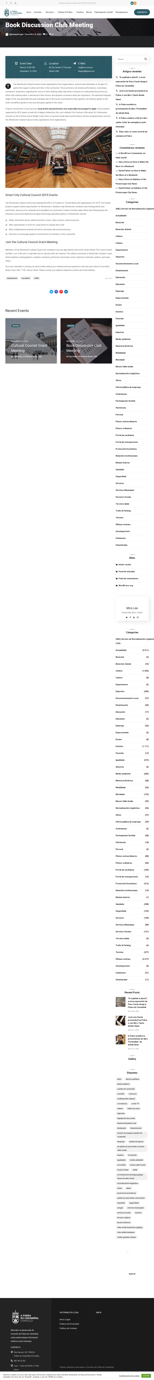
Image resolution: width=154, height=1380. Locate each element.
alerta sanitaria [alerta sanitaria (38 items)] (123, 1084)
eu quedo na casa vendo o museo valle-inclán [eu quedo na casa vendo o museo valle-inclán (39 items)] (130, 1148)
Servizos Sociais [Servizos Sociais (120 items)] (124, 1213)
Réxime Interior (123, 463)
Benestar (120, 222)
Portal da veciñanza (125, 435)
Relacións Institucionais (127, 456)
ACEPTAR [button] (146, 1376)
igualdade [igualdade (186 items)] (121, 1160)
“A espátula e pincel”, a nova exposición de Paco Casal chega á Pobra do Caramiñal (131, 81)
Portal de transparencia (127, 442)
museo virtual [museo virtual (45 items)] (122, 1170)
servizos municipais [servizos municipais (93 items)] (135, 1208)
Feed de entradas (127, 571)
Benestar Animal (123, 229)
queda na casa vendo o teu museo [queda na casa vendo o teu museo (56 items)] (131, 1198)
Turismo (119, 517)
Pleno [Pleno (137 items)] (128, 1188)
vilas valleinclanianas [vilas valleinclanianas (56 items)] (126, 1232)
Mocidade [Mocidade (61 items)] (121, 1165)
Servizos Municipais (125, 490)
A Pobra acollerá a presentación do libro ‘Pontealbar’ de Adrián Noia (131, 108)
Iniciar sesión (125, 564)
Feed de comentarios (128, 578)
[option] (31, 341)
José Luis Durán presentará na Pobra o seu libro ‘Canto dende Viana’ (132, 95)
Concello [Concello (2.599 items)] (120, 1094)
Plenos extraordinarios (126, 421)
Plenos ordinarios (124, 428)
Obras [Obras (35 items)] (119, 1188)
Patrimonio (121, 408)
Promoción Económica (126, 449)
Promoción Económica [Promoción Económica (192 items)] (126, 1193)
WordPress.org (126, 585)
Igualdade (120, 325)
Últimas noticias (123, 524)
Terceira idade (122, 504)
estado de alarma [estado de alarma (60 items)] (136, 1142)
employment (12, 278)
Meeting (16, 326)
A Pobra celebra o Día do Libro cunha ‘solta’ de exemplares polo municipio (131, 122)
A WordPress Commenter (131, 153)
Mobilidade (121, 353)
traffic (36, 278)
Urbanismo (121, 538)
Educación (120, 277)
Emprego (120, 291)
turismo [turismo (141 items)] (138, 1213)
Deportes (120, 257)
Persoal (119, 415)
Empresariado (122, 298)
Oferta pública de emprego (128, 387)
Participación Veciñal (125, 401)
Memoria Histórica (124, 346)
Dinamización (122, 270)
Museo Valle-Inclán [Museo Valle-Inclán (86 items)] (137, 1165)
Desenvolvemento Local (127, 264)
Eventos (119, 312)
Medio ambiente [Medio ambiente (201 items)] (136, 1160)
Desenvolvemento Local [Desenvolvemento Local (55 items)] (126, 1123)
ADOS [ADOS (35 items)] (119, 1079)
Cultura (119, 236)
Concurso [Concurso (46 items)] (133, 1094)
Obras (118, 380)
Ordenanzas (121, 394)
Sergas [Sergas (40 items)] (120, 1208)
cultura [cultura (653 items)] (120, 1109)
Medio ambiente (123, 339)
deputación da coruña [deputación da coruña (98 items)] (126, 1118)
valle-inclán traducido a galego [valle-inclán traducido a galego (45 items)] (129, 1227)
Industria (120, 332)
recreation (25, 278)
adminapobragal (16, 34)
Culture (119, 243)
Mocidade (120, 360)
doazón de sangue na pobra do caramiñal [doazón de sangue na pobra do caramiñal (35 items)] (129, 1135)
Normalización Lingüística (128, 373)
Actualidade (121, 215)
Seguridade (121, 476)
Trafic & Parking (123, 511)
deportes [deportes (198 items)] (121, 1113)
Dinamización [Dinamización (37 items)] (136, 1128)
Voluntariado (121, 545)
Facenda (119, 318)
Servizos (120, 483)
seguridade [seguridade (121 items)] (134, 1203)
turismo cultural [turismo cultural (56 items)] (123, 1218)
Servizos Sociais (123, 497)
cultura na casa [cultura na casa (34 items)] (133, 1109)
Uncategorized (122, 531)
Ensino (119, 305)
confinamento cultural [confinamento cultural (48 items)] (126, 1099)
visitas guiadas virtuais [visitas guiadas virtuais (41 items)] (126, 1237)
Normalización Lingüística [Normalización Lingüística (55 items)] (127, 1183)
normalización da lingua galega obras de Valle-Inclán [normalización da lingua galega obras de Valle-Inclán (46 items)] (130, 1176)
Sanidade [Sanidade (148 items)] (121, 1203)
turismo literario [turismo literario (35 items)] (123, 1222)
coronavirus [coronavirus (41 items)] (122, 1104)
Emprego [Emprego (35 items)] (121, 1142)
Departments (122, 250)
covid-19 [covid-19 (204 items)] (135, 1104)
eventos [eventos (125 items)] (120, 1155)
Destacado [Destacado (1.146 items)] (121, 1128)
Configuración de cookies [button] (129, 1376)
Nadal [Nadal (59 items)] (135, 1170)
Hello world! (121, 158)
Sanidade (120, 469)
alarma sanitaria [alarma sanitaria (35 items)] (132, 1079)
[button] (142, 12)
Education (120, 284)
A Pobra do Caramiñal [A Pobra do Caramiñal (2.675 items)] (126, 1089)
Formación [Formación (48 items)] (132, 1155)
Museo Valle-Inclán (124, 366)
